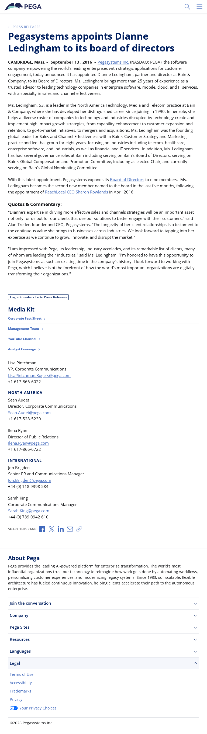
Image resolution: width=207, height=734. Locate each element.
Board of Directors (127, 179)
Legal (103, 663)
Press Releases (24, 27)
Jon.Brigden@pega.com (29, 480)
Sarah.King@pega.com (28, 510)
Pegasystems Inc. (113, 62)
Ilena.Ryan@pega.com (28, 443)
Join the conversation (103, 603)
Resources (103, 639)
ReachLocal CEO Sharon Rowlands (76, 192)
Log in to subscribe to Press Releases (38, 297)
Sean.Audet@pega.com (29, 412)
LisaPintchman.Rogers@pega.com (39, 375)
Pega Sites (103, 627)
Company (103, 615)
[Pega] (24, 7)
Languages (103, 651)
